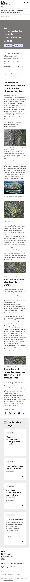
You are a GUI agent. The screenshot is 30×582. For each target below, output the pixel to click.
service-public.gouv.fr (16, 563)
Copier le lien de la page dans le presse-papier (23, 412)
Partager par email (18, 412)
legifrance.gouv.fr (6, 567)
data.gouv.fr (17, 567)
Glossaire (10, 571)
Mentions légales (17, 571)
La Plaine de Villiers (14, 519)
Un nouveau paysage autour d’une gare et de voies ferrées (13, 440)
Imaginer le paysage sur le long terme (14, 467)
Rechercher (24, 2)
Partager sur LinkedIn (14, 412)
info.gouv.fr (4, 563)
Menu (27, 2)
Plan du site (3, 571)
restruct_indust (18, 45)
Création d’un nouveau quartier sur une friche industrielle (13, 494)
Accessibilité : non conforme (7, 574)
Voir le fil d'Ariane (5, 16)
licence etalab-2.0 (8, 580)
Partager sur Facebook (5, 412)
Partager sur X (10, 412)
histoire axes (8, 45)
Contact (18, 574)
